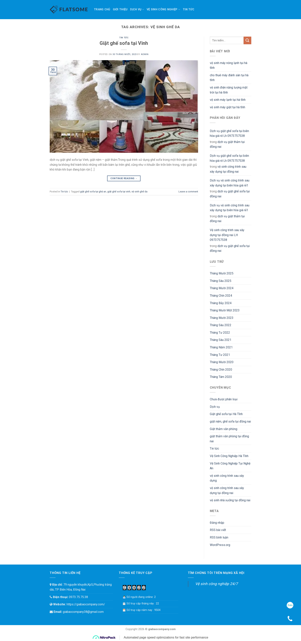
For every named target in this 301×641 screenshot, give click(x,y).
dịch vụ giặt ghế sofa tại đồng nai (230, 194)
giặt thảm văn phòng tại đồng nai (229, 438)
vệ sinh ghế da (139, 191)
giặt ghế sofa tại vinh (118, 191)
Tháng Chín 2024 (221, 295)
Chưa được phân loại (223, 399)
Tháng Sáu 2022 (220, 325)
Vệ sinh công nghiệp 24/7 (216, 584)
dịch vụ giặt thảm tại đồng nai (227, 144)
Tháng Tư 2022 (220, 332)
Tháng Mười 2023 (221, 318)
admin (145, 54)
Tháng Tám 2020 (221, 377)
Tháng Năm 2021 (221, 347)
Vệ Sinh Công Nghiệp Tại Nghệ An (230, 466)
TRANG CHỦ (102, 9)
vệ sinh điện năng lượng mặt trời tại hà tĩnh (228, 90)
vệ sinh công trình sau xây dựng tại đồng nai (228, 169)
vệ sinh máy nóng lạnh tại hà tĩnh (228, 65)
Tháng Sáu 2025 (220, 281)
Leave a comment (188, 191)
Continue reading (124, 178)
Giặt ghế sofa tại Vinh (124, 43)
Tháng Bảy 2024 (221, 303)
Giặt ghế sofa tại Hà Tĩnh (226, 414)
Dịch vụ (137, 9)
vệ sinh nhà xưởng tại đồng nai (230, 500)
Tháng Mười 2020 (221, 362)
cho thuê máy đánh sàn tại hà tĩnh (229, 77)
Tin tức (188, 9)
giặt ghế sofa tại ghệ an (93, 191)
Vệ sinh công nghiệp (163, 9)
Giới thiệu (120, 9)
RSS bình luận (219, 537)
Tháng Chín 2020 (221, 369)
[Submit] (247, 40)
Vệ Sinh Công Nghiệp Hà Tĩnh (229, 456)
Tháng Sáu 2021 (220, 340)
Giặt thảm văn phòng (223, 429)
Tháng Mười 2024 (221, 288)
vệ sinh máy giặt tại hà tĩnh (227, 107)
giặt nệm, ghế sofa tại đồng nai (230, 421)
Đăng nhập (217, 522)
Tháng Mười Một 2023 (225, 310)
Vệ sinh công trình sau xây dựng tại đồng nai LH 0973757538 (227, 235)
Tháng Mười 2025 (221, 273)
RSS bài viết (218, 530)
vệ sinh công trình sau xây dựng (227, 478)
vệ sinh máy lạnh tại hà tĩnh (228, 100)
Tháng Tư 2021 (220, 355)
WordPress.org (220, 545)
